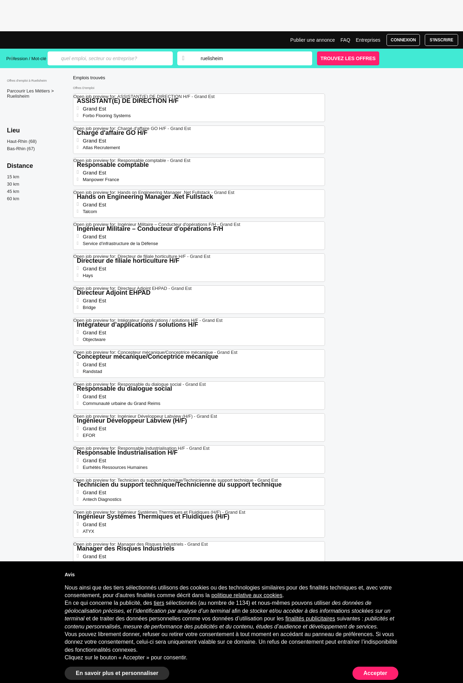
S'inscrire (441, 40)
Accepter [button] (375, 673)
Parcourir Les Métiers (29, 90)
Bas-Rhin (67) (21, 148)
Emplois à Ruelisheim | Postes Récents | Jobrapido (32, 40)
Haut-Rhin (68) (21, 141)
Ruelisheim (18, 96)
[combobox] (249, 58)
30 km (13, 184)
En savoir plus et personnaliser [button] (117, 673)
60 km (13, 198)
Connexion (403, 40)
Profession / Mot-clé (26, 58)
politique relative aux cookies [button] (247, 595)
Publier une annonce (312, 40)
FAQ (345, 40)
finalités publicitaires (310, 618)
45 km (13, 191)
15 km (13, 176)
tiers (159, 603)
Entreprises (368, 40)
